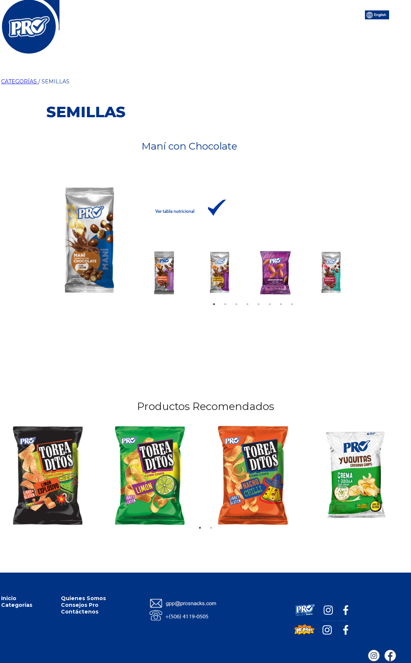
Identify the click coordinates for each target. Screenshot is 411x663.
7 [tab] (281, 293)
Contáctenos (296, 14)
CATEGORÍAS (19, 81)
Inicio (105, 14)
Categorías (141, 14)
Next (350, 271)
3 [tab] (236, 293)
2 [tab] (225, 293)
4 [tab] (247, 293)
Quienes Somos (83, 598)
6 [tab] (270, 293)
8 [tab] (292, 293)
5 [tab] (258, 293)
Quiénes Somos (192, 14)
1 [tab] (214, 293)
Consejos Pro (246, 14)
